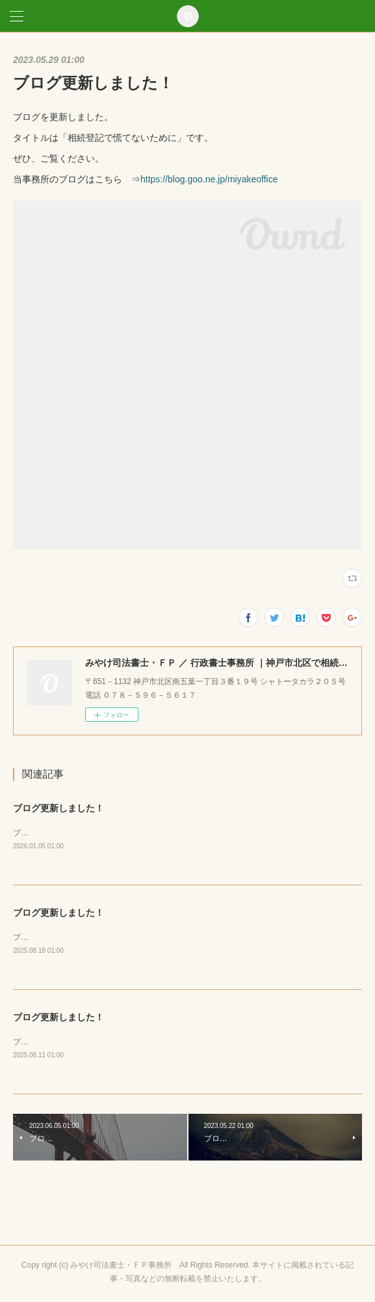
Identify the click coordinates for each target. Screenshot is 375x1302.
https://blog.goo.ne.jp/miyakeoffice (209, 179)
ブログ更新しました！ (58, 808)
